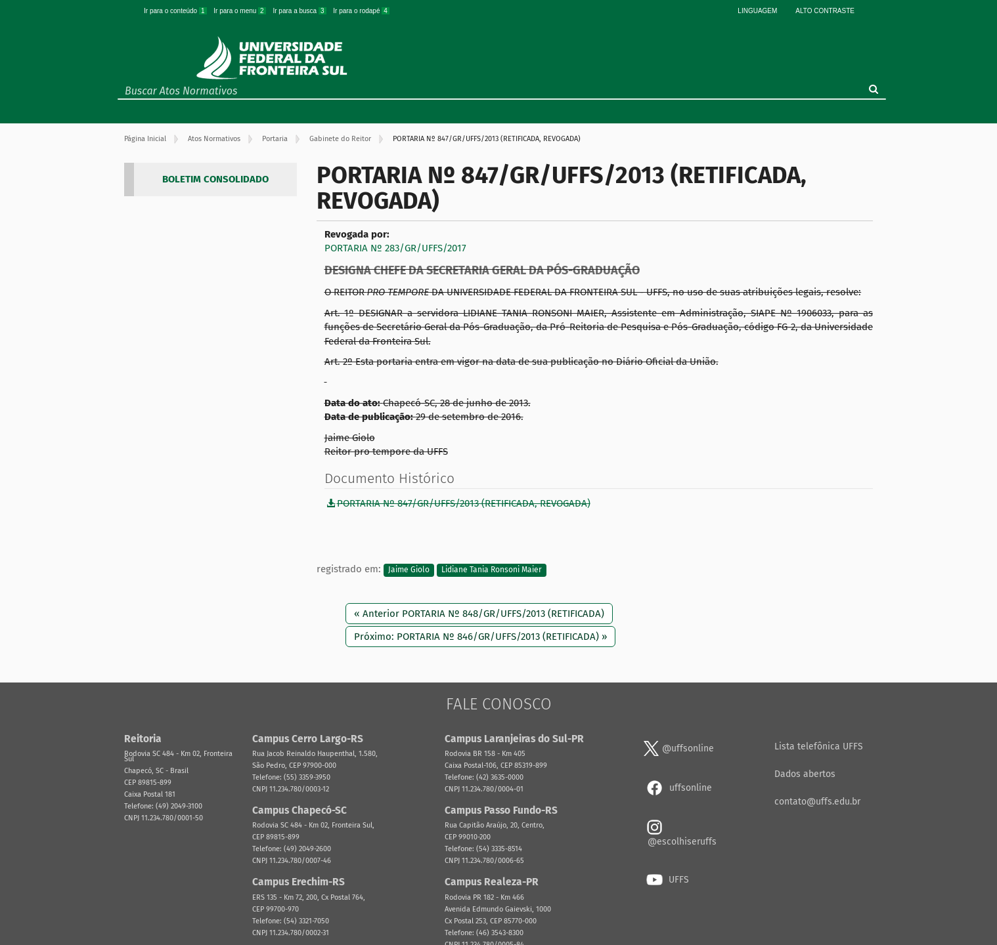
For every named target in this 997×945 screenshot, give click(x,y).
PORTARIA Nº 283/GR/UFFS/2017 (395, 248)
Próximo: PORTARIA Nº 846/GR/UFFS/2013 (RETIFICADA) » (480, 636)
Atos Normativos (214, 139)
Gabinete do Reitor (340, 139)
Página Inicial (145, 139)
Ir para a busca (300, 10)
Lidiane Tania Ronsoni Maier (491, 569)
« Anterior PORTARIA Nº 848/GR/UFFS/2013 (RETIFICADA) (479, 614)
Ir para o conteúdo (176, 10)
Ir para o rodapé (361, 10)
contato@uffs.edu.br (817, 801)
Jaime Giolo (409, 569)
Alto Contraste (824, 10)
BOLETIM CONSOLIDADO (215, 179)
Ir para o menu (240, 10)
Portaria (275, 139)
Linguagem (757, 10)
